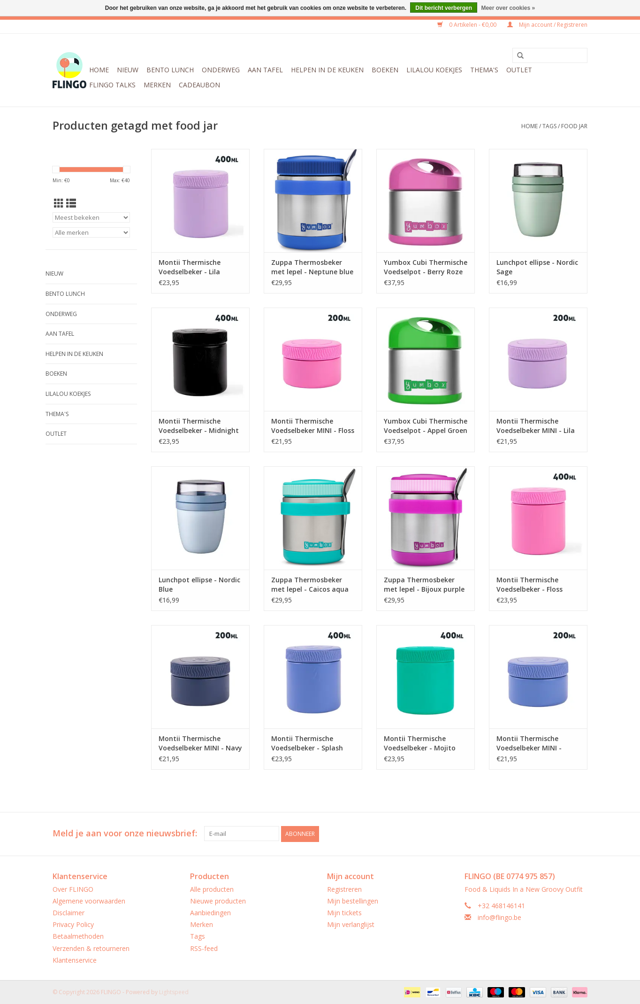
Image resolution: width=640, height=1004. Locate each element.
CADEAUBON (199, 84)
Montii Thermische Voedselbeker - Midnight (199, 426)
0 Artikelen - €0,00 (467, 25)
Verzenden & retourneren (91, 947)
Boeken (385, 69)
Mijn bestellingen (352, 900)
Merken (157, 84)
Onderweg (221, 69)
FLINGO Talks (112, 84)
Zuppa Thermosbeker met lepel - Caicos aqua (310, 584)
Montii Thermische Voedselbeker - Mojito (420, 743)
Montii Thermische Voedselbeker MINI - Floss (312, 426)
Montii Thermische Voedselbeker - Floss (529, 584)
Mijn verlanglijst (350, 923)
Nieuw (127, 69)
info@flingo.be (499, 916)
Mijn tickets (344, 912)
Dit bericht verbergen (443, 8)
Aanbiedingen (210, 912)
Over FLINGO (73, 888)
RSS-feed (204, 947)
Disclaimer (68, 912)
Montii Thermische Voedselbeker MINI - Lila (535, 426)
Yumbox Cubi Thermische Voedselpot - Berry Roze (425, 267)
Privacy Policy (73, 923)
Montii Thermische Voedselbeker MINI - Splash (529, 743)
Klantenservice (75, 959)
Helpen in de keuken (327, 69)
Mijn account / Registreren (547, 25)
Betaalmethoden (78, 936)
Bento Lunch (170, 69)
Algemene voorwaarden (89, 900)
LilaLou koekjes (434, 69)
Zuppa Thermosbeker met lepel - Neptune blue (312, 267)
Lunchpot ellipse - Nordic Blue (199, 584)
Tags (549, 126)
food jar (574, 126)
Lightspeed (174, 992)
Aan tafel (265, 69)
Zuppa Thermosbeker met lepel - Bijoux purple (424, 584)
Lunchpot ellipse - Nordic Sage (537, 267)
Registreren (344, 888)
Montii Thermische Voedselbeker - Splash (307, 743)
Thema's (484, 69)
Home (99, 69)
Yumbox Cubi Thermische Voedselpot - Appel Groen (425, 426)
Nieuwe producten (218, 900)
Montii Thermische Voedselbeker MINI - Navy (200, 743)
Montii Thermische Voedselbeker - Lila (190, 267)
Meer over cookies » (508, 8)
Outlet (519, 69)
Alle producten (212, 888)
